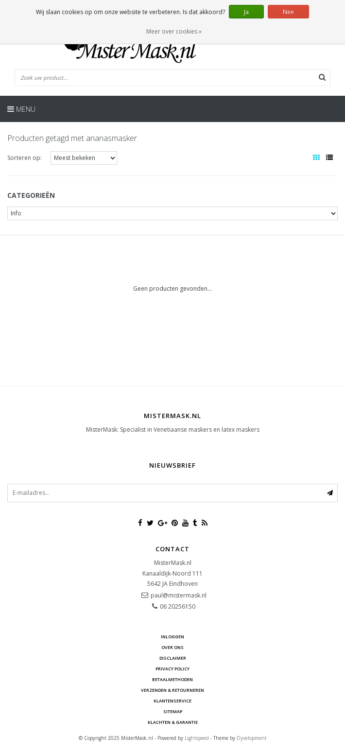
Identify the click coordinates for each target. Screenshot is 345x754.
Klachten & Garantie (173, 722)
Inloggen (172, 636)
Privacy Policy (172, 669)
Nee (288, 12)
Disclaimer (172, 658)
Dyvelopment (252, 738)
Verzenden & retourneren (172, 690)
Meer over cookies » (174, 31)
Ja (246, 12)
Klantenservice (172, 701)
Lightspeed (197, 738)
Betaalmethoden (172, 679)
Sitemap (172, 711)
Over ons (172, 647)
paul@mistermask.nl (179, 595)
